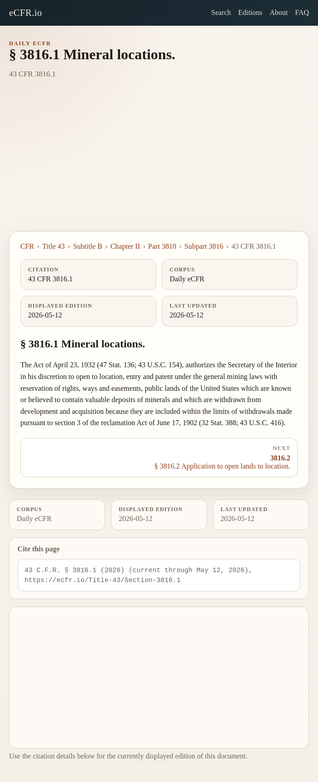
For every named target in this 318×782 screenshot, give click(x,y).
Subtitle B (87, 246)
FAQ (302, 12)
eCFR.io (25, 12)
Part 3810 (162, 246)
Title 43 (53, 246)
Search (221, 12)
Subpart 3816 (203, 246)
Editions (250, 12)
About (279, 12)
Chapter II (125, 246)
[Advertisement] (159, 163)
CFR (27, 246)
